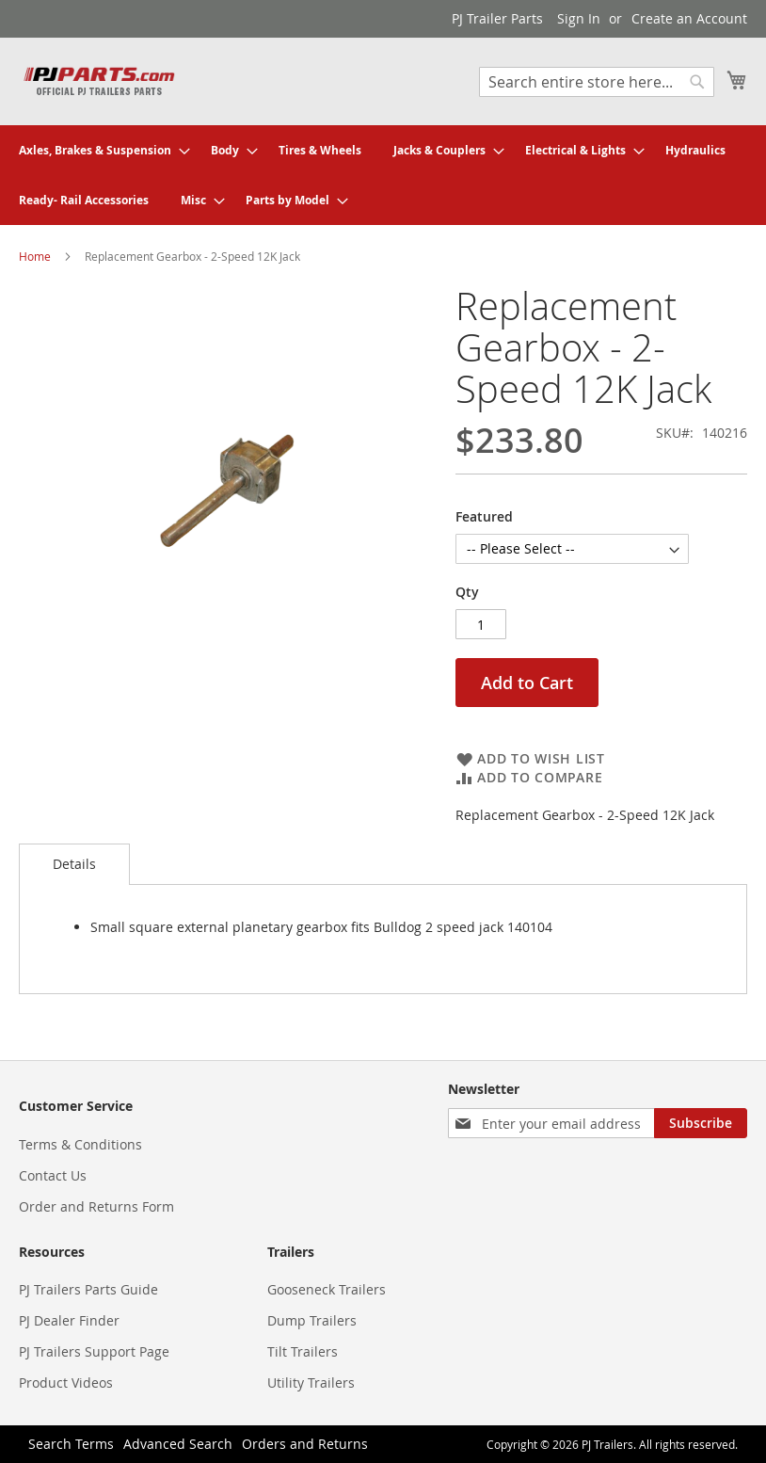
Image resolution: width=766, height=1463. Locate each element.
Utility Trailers (311, 1382)
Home (35, 256)
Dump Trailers (312, 1320)
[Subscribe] (700, 1123)
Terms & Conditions (80, 1144)
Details (74, 864)
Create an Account (689, 18)
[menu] (383, 175)
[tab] (74, 864)
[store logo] (99, 80)
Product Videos (66, 1382)
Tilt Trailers (302, 1351)
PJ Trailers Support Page (94, 1351)
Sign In (578, 18)
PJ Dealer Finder (69, 1320)
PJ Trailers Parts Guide (88, 1289)
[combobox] (596, 82)
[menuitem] (99, 150)
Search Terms (71, 1444)
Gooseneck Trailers (326, 1289)
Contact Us (53, 1175)
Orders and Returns (305, 1444)
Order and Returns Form (96, 1206)
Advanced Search (177, 1444)
